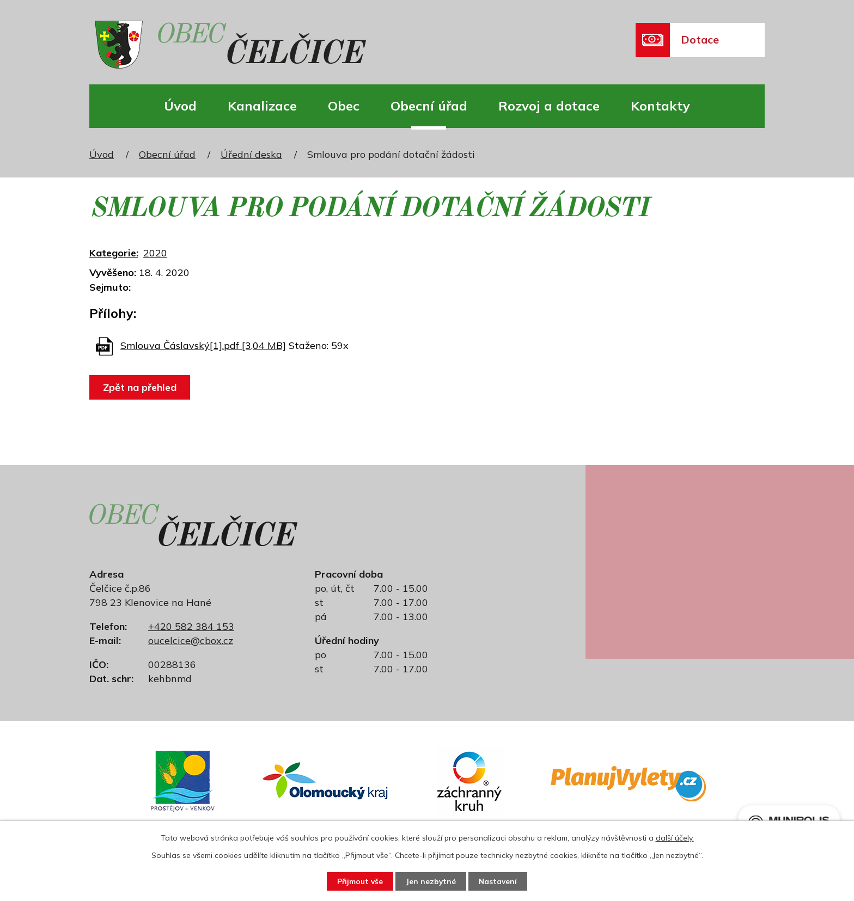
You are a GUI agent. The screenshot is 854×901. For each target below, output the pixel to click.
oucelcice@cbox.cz (190, 640)
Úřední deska (251, 154)
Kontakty (660, 105)
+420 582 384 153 (191, 626)
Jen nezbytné (431, 881)
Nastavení (501, 881)
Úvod (180, 105)
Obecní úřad (429, 105)
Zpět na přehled (141, 387)
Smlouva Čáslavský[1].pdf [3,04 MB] (203, 345)
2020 (155, 253)
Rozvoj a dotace (549, 105)
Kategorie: (113, 253)
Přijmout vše (357, 881)
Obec (343, 105)
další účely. (675, 837)
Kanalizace (262, 105)
